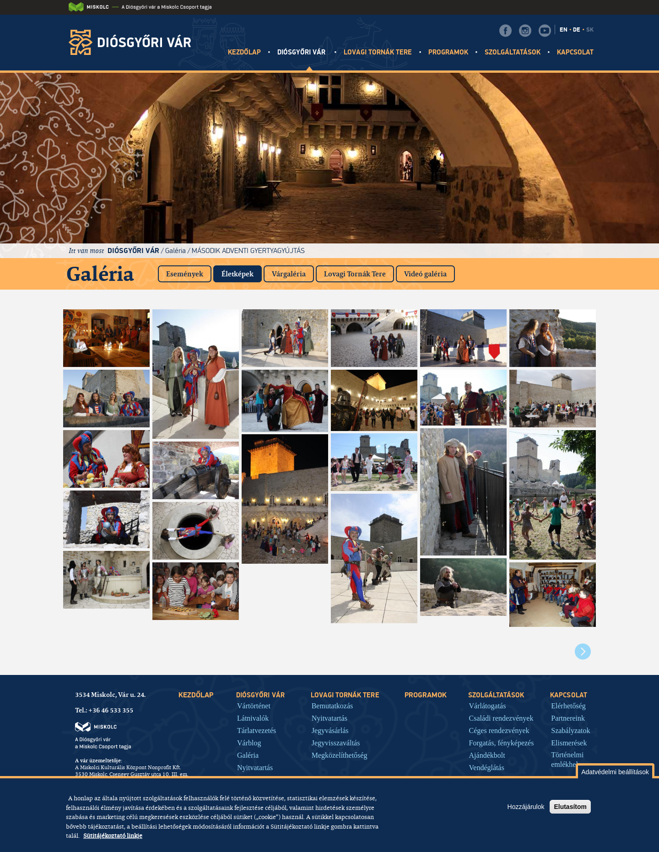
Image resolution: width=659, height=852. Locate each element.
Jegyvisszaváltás (336, 742)
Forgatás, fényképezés (501, 742)
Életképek (241, 272)
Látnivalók (253, 718)
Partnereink (568, 718)
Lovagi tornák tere (378, 52)
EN (563, 29)
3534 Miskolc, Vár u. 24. (110, 694)
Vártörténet (253, 705)
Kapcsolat (575, 52)
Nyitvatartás (255, 767)
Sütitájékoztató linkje (112, 835)
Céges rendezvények (499, 730)
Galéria (175, 250)
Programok (448, 52)
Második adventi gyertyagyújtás (248, 250)
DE (576, 29)
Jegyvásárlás (330, 730)
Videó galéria (425, 274)
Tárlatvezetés (256, 730)
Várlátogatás (487, 705)
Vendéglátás (486, 767)
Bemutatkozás (332, 705)
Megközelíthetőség (339, 755)
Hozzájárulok (526, 806)
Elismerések (569, 742)
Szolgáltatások (513, 52)
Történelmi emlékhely (567, 759)
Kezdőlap (244, 52)
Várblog (249, 742)
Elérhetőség (568, 705)
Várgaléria (289, 274)
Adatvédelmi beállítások (615, 772)
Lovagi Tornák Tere (355, 274)
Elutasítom (570, 806)
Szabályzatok (570, 730)
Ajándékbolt (487, 755)
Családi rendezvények (501, 718)
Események (184, 274)
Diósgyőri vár (302, 52)
